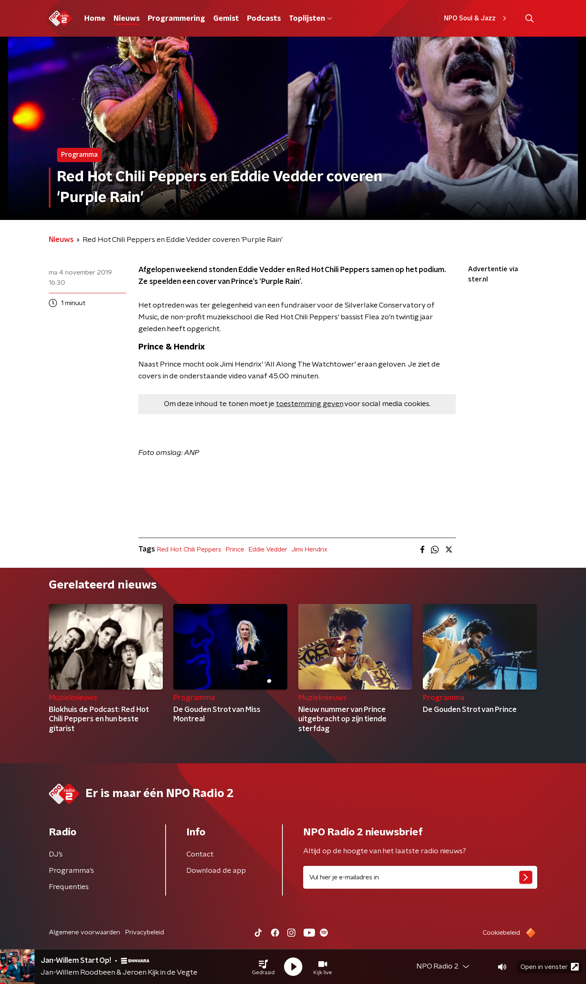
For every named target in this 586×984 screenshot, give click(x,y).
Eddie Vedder (267, 549)
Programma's (71, 870)
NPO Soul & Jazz (476, 18)
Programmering (176, 18)
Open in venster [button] (549, 967)
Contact (200, 854)
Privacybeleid (144, 932)
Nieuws (127, 18)
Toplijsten (310, 18)
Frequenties (69, 887)
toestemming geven (309, 404)
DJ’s (56, 854)
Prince (234, 549)
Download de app (216, 870)
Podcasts (264, 18)
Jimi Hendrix (309, 549)
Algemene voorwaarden (84, 932)
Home (94, 18)
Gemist (226, 18)
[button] (263, 967)
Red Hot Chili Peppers (189, 549)
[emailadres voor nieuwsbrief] (420, 877)
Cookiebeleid (501, 932)
